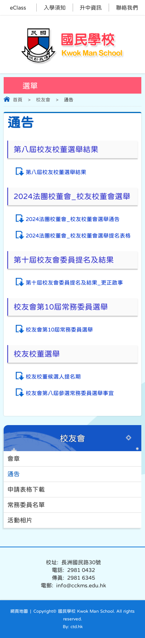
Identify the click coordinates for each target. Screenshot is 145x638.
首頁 (17, 99)
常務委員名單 (26, 505)
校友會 (43, 99)
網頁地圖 (19, 611)
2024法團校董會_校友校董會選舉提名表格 (78, 235)
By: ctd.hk (73, 626)
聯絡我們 (127, 7)
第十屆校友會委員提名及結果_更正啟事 (74, 282)
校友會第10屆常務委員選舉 (59, 329)
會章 (13, 459)
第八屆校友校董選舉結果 (56, 172)
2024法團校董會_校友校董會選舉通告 (73, 219)
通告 (13, 474)
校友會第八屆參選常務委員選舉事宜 (70, 393)
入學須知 (55, 7)
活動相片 (19, 520)
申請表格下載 (26, 489)
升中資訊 (91, 7)
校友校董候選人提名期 (53, 376)
